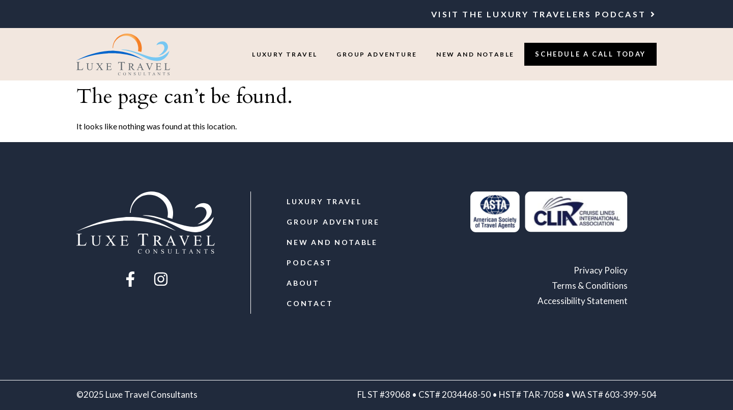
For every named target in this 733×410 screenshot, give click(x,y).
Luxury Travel (284, 54)
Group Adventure (376, 54)
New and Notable (475, 54)
